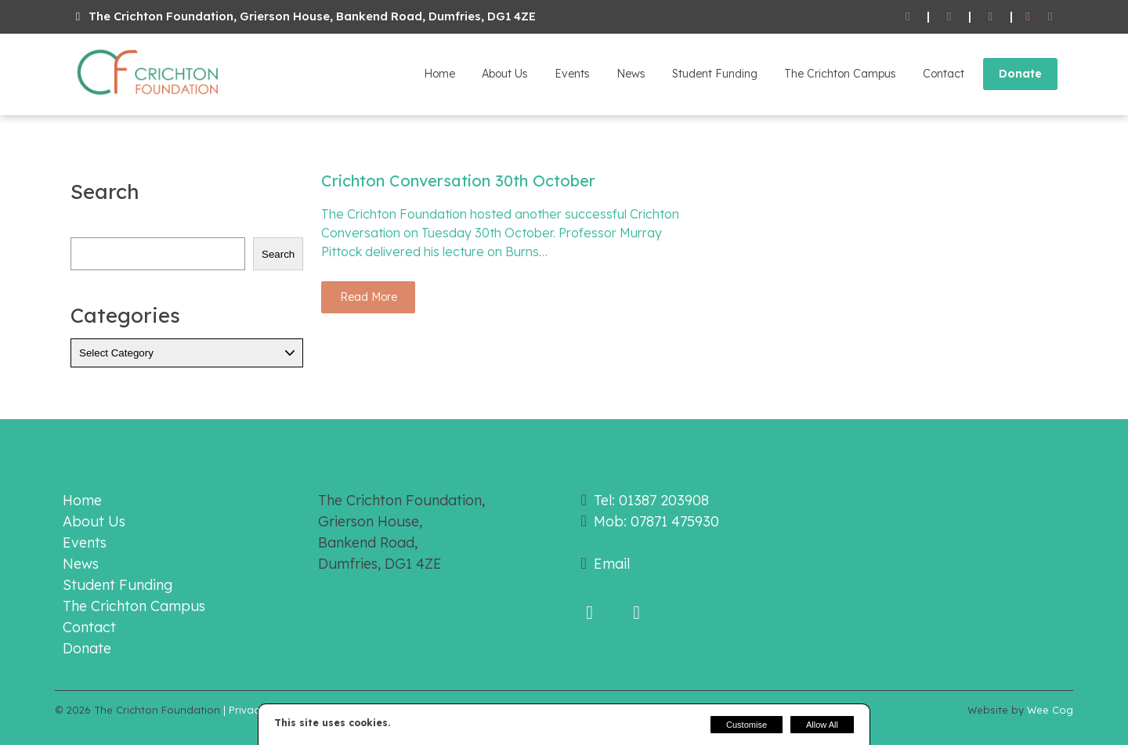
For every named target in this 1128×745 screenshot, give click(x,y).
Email (612, 564)
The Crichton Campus (840, 74)
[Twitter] (1050, 17)
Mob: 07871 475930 (656, 521)
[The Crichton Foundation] (148, 98)
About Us (505, 74)
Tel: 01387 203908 (651, 500)
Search (278, 254)
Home (439, 74)
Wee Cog (1050, 709)
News (630, 74)
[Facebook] (1028, 17)
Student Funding (714, 74)
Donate (1020, 74)
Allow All (822, 724)
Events (572, 74)
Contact (943, 74)
